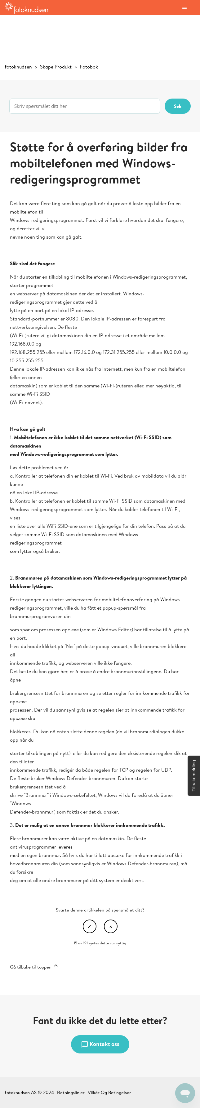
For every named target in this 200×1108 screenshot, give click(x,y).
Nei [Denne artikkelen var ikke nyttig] (111, 926)
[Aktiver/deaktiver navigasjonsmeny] (184, 7)
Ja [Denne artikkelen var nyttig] (89, 926)
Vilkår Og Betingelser (109, 1092)
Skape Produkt (56, 66)
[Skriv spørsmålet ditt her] (84, 106)
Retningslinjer (71, 1092)
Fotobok (89, 66)
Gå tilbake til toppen (34, 966)
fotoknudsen (18, 66)
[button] (194, 776)
